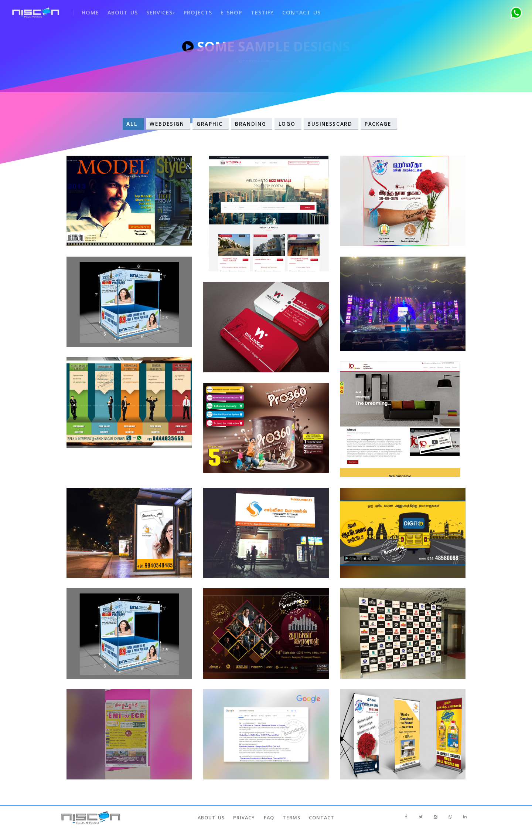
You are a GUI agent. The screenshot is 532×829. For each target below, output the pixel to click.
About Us (118, 11)
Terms (290, 817)
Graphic (210, 124)
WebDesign (168, 124)
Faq (269, 817)
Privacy (245, 817)
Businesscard (331, 124)
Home (86, 11)
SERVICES (156, 11)
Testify (254, 11)
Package (378, 124)
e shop (224, 11)
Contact (319, 817)
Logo (288, 124)
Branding (251, 124)
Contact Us (293, 11)
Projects (192, 11)
